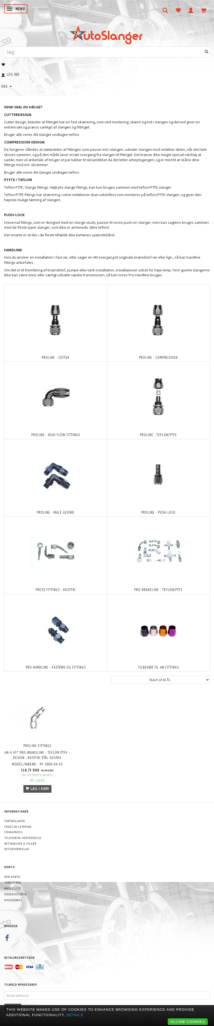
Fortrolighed (14, 821)
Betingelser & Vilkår (20, 843)
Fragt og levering (18, 827)
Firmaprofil (13, 832)
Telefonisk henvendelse (22, 838)
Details (74, 1015)
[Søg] (207, 51)
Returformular (16, 849)
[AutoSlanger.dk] (107, 33)
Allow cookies (187, 1021)
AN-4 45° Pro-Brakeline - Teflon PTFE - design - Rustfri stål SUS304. (37, 755)
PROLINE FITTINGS (37, 745)
